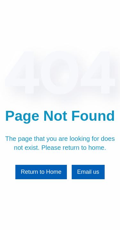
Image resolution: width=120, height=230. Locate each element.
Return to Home (41, 172)
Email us (88, 172)
